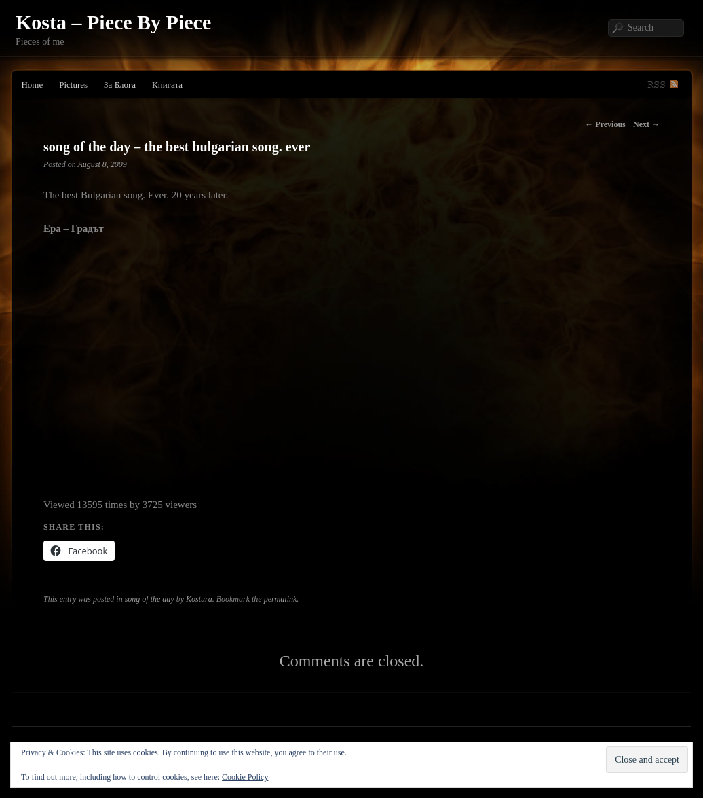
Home (32, 84)
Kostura (199, 599)
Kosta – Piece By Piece (113, 22)
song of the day (149, 599)
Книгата (167, 84)
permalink (280, 599)
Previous (605, 124)
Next (646, 124)
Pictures (73, 84)
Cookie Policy (245, 777)
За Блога (120, 84)
